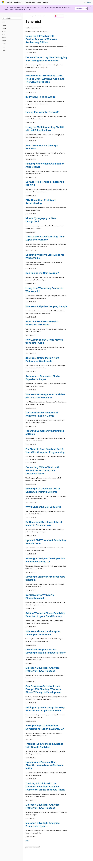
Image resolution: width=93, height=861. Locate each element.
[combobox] (11, 18)
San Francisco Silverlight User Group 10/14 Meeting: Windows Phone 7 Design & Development (43, 689)
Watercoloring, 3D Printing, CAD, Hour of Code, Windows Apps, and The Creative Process (44, 78)
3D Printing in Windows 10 (40, 97)
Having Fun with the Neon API (42, 112)
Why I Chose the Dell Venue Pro (43, 507)
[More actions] (66, 16)
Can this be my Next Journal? (42, 273)
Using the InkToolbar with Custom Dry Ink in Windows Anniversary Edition (41, 39)
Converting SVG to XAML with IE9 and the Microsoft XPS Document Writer (42, 470)
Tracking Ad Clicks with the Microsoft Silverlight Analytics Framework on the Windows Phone (45, 786)
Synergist (42, 16)
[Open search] (85, 2)
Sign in (89, 2)
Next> (27, 840)
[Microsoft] (3, 2)
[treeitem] (11, 22)
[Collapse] (21, 14)
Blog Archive (33, 16)
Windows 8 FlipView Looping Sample (46, 306)
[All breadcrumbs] (26, 16)
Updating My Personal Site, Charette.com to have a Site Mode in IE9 (44, 765)
